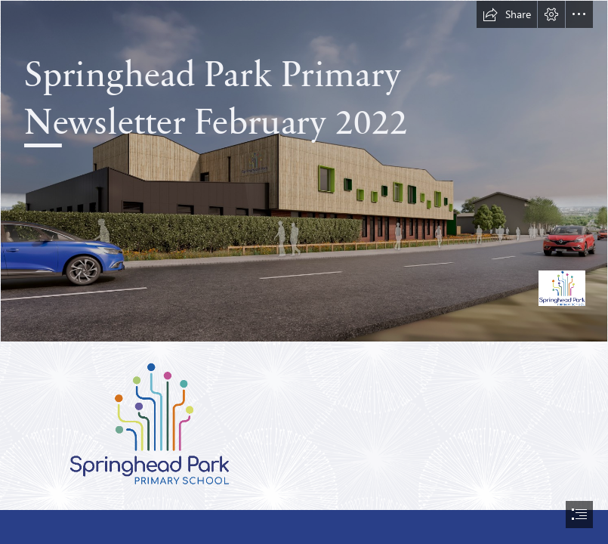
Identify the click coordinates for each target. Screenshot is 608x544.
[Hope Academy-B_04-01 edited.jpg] (304, 171)
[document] (304, 272)
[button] (507, 14)
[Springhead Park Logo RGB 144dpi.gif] (149, 423)
